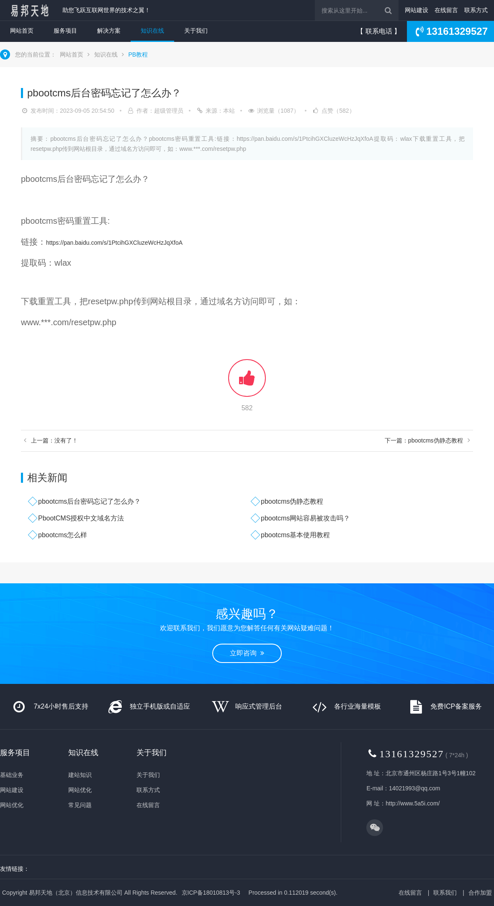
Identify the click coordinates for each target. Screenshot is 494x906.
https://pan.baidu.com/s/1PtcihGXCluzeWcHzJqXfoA (114, 242)
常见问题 (80, 805)
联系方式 (476, 10)
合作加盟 (480, 892)
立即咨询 (247, 653)
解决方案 (109, 30)
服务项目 (65, 30)
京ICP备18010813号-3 (211, 892)
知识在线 (152, 30)
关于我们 (196, 30)
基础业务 (11, 774)
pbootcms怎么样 (62, 534)
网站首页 (21, 30)
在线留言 (446, 10)
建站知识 (80, 774)
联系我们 (445, 892)
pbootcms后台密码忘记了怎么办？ (89, 501)
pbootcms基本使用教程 (295, 534)
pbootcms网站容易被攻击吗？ (305, 518)
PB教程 (138, 54)
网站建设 (416, 10)
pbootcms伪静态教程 (292, 501)
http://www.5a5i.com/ (413, 803)
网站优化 (11, 805)
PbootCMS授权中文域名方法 (81, 518)
